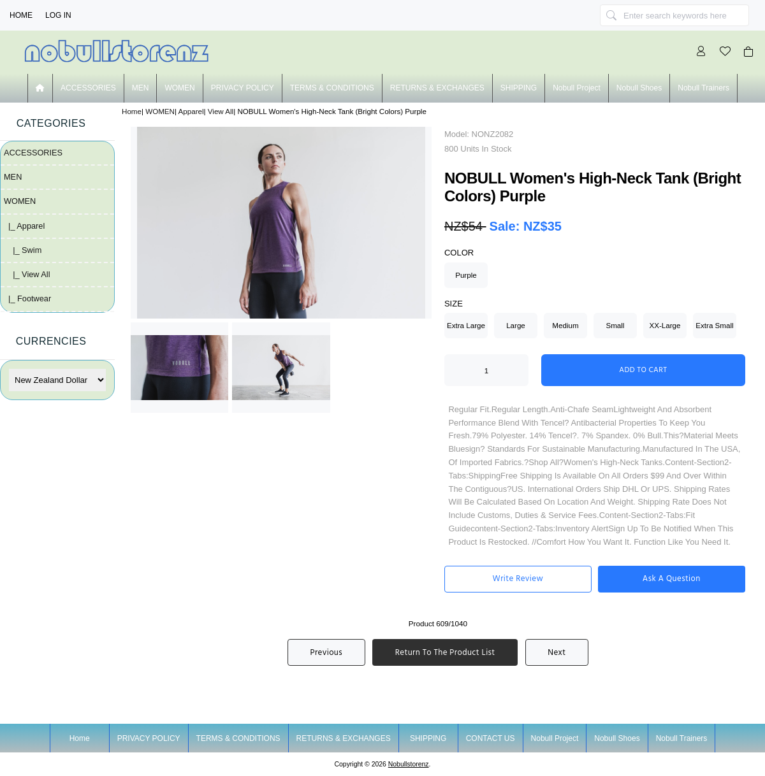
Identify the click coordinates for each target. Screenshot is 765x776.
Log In (58, 15)
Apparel (191, 111)
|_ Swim (22, 250)
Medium (565, 325)
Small (615, 325)
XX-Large (664, 325)
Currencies (51, 341)
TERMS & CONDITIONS (332, 87)
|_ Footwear (27, 298)
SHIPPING (518, 87)
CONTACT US (490, 738)
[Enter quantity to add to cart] (486, 370)
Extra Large (466, 325)
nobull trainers (703, 87)
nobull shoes (639, 87)
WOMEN (160, 111)
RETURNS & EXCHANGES (437, 87)
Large (515, 325)
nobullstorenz (408, 764)
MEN (140, 87)
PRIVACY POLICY (242, 87)
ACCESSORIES (88, 87)
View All (220, 111)
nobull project (577, 87)
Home (21, 15)
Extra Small (714, 325)
